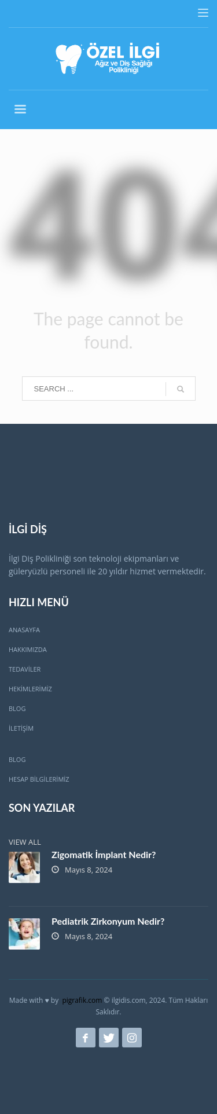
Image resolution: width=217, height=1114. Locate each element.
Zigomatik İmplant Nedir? (104, 854)
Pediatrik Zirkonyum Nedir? (108, 920)
